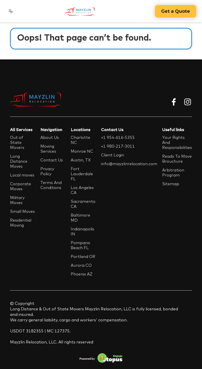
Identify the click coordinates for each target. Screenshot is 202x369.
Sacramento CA (83, 204)
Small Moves (22, 211)
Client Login (112, 154)
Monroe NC (82, 151)
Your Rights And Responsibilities (177, 142)
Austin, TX (81, 159)
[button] (11, 11)
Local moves (22, 174)
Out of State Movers (17, 142)
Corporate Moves (20, 186)
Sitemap (170, 183)
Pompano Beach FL (80, 245)
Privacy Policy (47, 171)
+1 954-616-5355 (118, 137)
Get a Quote (175, 11)
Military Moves (17, 200)
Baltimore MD (80, 218)
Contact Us (51, 159)
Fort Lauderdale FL (82, 173)
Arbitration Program (173, 172)
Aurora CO (81, 265)
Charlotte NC (80, 140)
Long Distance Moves (18, 161)
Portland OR (83, 256)
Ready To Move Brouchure (177, 159)
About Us (49, 137)
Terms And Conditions (51, 185)
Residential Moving (20, 223)
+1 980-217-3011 (118, 146)
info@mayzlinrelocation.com (129, 163)
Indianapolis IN (82, 231)
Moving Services (48, 149)
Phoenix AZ (81, 273)
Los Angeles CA (82, 190)
